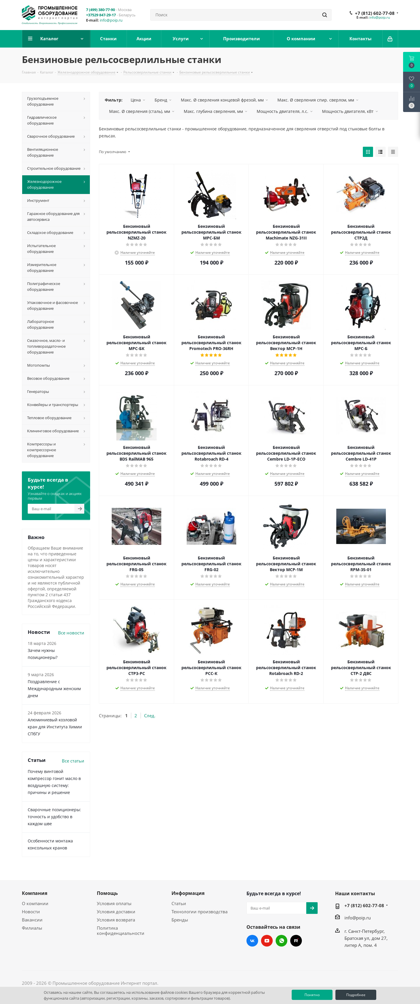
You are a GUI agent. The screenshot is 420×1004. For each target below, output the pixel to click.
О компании (35, 903)
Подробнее (355, 994)
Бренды (180, 920)
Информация (188, 893)
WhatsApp (281, 941)
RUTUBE (296, 941)
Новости (31, 911)
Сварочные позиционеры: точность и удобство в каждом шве (54, 816)
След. (149, 715)
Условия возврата (116, 920)
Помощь (107, 893)
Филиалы (32, 928)
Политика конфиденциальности (120, 930)
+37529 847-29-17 (101, 15)
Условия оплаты (114, 903)
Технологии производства (200, 911)
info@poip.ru (111, 20)
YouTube (267, 941)
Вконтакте (252, 941)
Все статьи (73, 761)
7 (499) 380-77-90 (100, 9)
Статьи (179, 903)
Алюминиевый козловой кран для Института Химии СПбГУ (55, 727)
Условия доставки (116, 911)
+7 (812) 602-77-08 (375, 13)
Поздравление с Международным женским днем (54, 688)
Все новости (71, 633)
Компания (34, 893)
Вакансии (32, 920)
